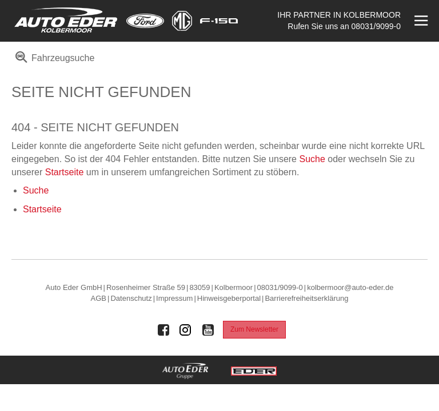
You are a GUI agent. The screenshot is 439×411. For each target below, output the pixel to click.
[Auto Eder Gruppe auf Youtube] (208, 330)
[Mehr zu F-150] (219, 21)
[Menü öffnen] (420, 21)
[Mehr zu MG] (182, 21)
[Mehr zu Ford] (145, 21)
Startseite (64, 172)
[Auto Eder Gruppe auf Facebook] (163, 330)
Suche (312, 159)
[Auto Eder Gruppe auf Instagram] (185, 330)
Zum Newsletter (254, 329)
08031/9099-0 (376, 26)
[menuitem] (52, 62)
